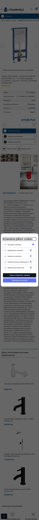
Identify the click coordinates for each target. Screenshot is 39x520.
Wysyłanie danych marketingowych (18, 262)
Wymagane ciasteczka (14, 244)
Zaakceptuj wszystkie (19, 280)
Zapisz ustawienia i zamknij (19, 275)
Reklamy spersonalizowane (16, 268)
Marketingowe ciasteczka (15, 250)
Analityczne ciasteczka (14, 256)
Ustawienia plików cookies (18, 239)
